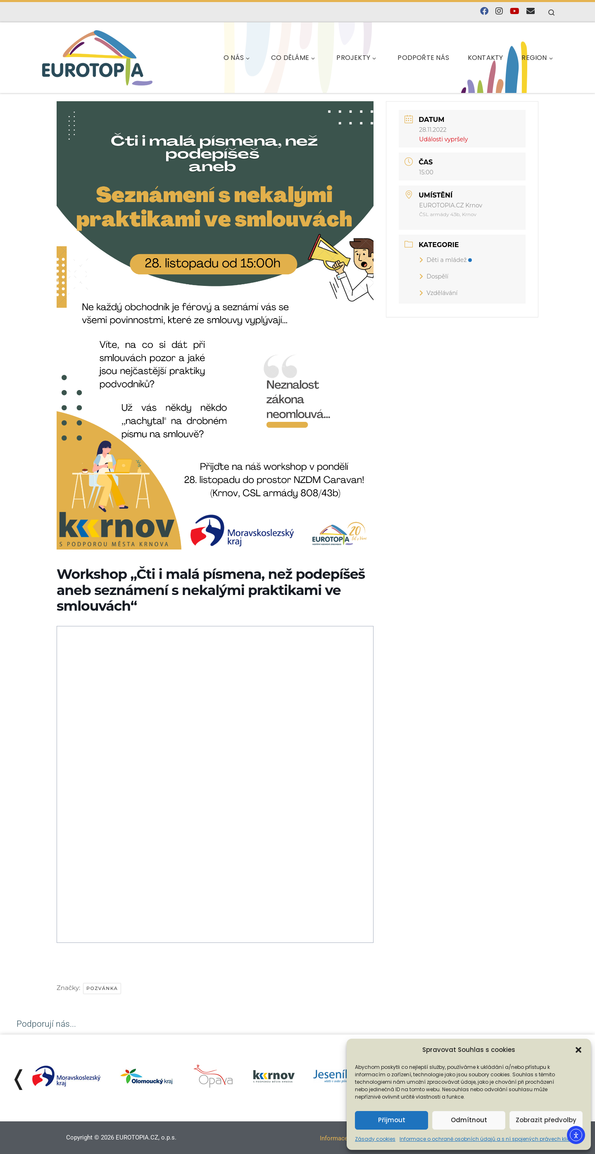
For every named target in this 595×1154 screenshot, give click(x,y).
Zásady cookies (375, 1138)
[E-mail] (530, 11)
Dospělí (433, 276)
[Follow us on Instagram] (499, 11)
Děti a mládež (445, 260)
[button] (578, 1050)
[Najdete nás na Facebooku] (484, 11)
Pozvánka (102, 988)
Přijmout (391, 1120)
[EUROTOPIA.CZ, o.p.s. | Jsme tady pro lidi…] (97, 56)
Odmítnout (469, 1120)
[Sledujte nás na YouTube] (514, 11)
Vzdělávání (438, 293)
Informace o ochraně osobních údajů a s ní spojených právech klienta (489, 1138)
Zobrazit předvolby (546, 1120)
